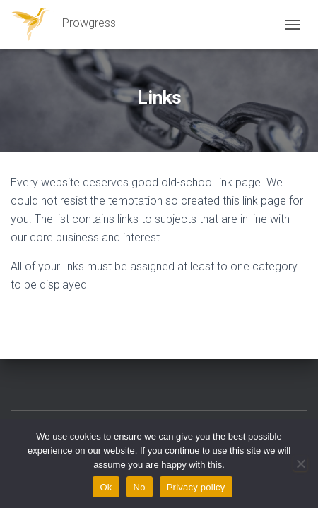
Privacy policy (196, 487)
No (140, 487)
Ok (106, 487)
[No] (300, 463)
